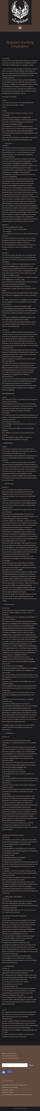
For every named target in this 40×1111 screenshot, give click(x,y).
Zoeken (31, 1065)
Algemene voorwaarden (9, 1053)
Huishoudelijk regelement (9, 1056)
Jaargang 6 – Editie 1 (8, 1092)
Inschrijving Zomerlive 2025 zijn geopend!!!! (14, 1085)
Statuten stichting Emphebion (11, 1058)
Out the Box (23, 1108)
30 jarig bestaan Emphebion (10, 1087)
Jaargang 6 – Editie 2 (8, 1090)
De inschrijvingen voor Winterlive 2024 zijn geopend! (17, 1094)
